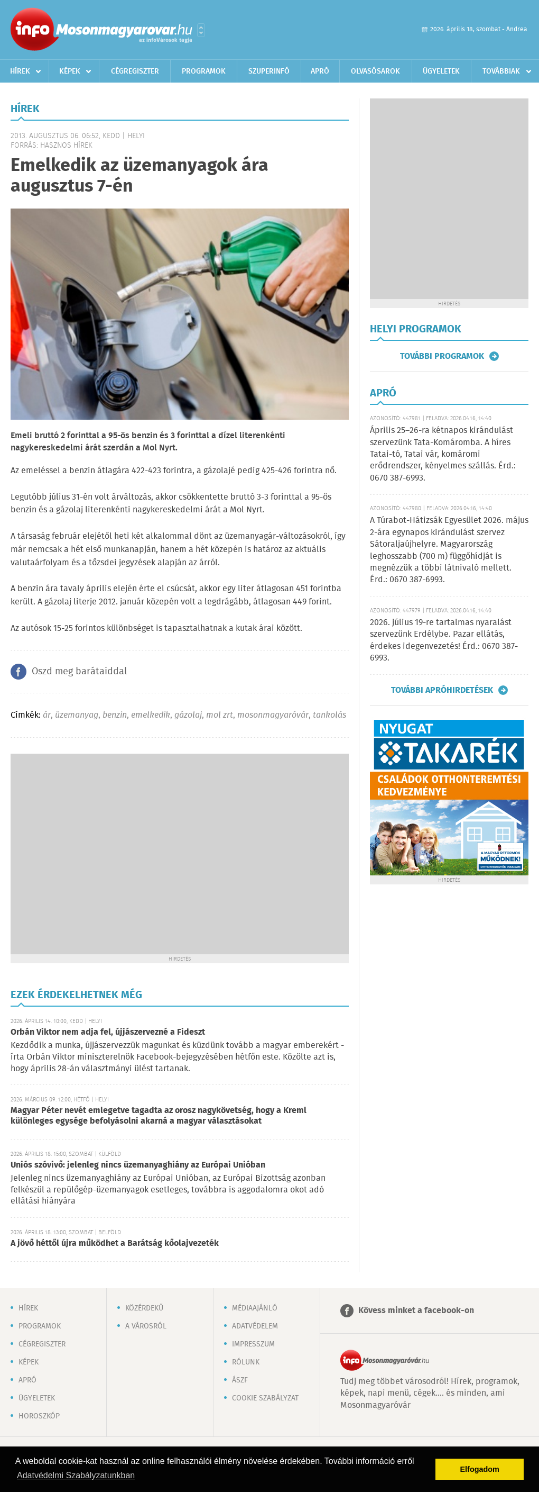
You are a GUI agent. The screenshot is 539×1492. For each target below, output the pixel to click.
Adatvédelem (255, 1326)
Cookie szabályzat (265, 1398)
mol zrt (219, 715)
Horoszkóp (39, 1416)
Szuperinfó (269, 71)
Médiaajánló (254, 1308)
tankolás (329, 715)
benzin (115, 715)
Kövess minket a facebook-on (416, 1310)
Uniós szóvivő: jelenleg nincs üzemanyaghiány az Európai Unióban (138, 1165)
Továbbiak (501, 71)
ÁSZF (240, 1380)
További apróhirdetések (442, 690)
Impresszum (253, 1344)
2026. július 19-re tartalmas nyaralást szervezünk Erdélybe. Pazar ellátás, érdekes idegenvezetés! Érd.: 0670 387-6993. (444, 640)
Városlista (201, 30)
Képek (69, 71)
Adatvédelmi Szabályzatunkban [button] (76, 1475)
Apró (320, 71)
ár (47, 715)
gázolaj (188, 715)
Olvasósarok (375, 71)
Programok (204, 71)
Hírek (20, 71)
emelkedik (150, 715)
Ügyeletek (441, 71)
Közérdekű (144, 1308)
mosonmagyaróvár (273, 715)
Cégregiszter (135, 71)
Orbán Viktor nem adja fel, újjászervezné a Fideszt (108, 1032)
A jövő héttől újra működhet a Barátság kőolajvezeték (115, 1243)
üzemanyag (76, 715)
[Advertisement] (99, 853)
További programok (442, 356)
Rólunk (245, 1362)
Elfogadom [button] (479, 1469)
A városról (145, 1326)
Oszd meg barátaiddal (79, 671)
